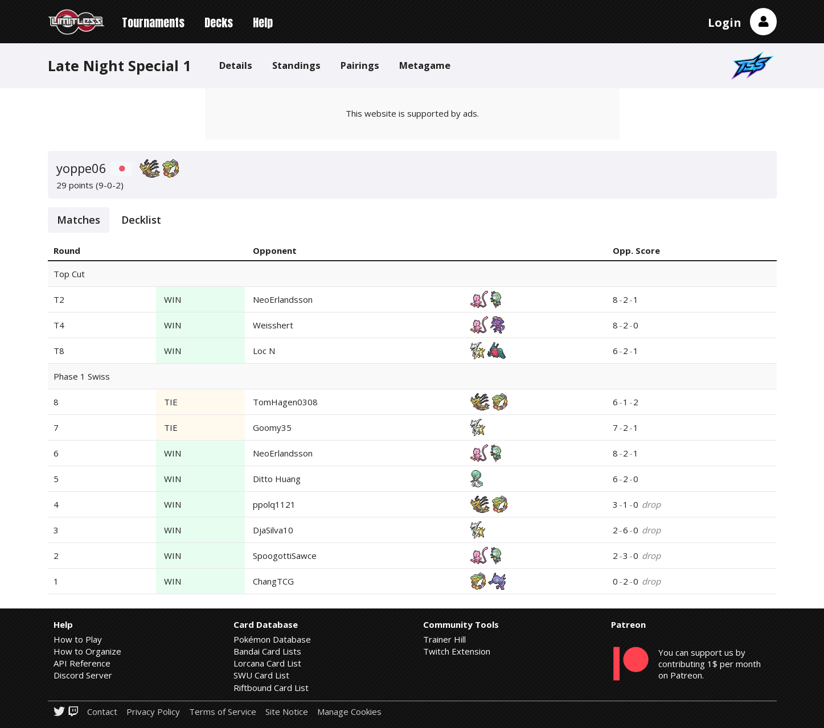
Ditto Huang (277, 478)
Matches (78, 220)
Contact (102, 712)
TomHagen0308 (285, 402)
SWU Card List (261, 675)
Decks (218, 22)
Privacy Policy (153, 712)
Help (263, 22)
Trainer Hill (444, 639)
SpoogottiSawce (285, 555)
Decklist (141, 220)
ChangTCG (273, 581)
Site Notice (286, 712)
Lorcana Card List (267, 663)
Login (724, 22)
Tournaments (153, 22)
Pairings (360, 65)
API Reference (82, 663)
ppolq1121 (274, 504)
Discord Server (83, 675)
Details (235, 65)
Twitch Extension (456, 651)
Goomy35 (272, 427)
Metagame (424, 65)
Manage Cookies (349, 712)
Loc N (264, 350)
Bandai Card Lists (267, 651)
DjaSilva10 (273, 530)
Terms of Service (222, 712)
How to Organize (87, 651)
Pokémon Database (272, 639)
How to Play (78, 639)
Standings (296, 65)
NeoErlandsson (283, 299)
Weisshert (273, 325)
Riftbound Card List (271, 687)
